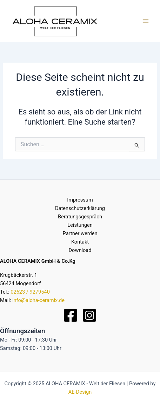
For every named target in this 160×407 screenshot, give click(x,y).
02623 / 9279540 (30, 292)
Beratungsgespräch (80, 216)
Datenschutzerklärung (80, 208)
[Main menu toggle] (145, 21)
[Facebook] (70, 315)
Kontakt (80, 242)
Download (80, 250)
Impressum (80, 200)
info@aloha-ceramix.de (38, 300)
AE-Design (80, 392)
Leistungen (79, 225)
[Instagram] (89, 315)
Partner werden (80, 233)
